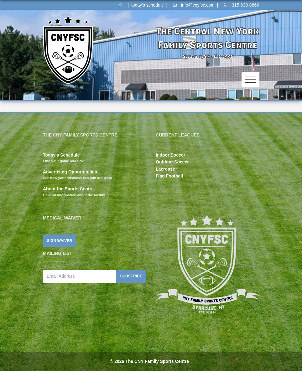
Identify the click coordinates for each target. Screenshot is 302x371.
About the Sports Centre (68, 188)
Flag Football (169, 175)
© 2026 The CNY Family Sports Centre (149, 361)
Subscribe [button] (131, 276)
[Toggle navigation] (250, 79)
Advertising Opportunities (70, 171)
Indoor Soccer (170, 154)
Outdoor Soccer (172, 161)
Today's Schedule (61, 154)
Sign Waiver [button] (59, 241)
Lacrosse (165, 169)
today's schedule (147, 5)
